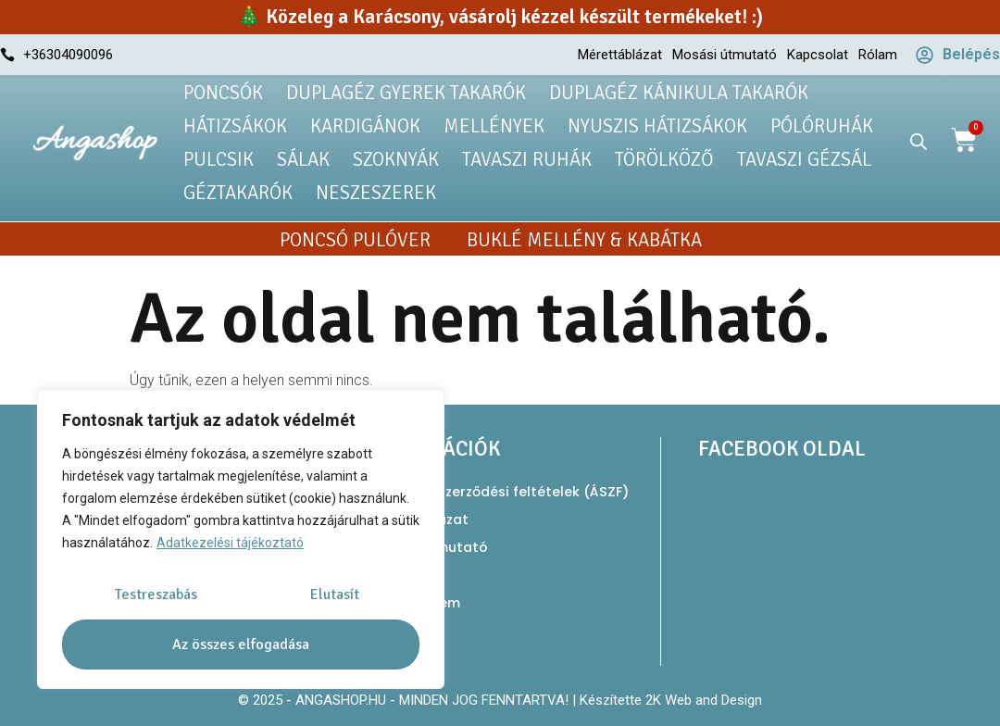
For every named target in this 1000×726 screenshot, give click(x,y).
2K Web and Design (703, 700)
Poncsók (223, 93)
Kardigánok (365, 126)
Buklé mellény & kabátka (584, 240)
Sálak (303, 159)
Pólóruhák (821, 126)
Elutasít (334, 594)
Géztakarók (238, 193)
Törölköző (664, 159)
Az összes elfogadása (240, 644)
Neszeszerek (376, 193)
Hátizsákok (235, 126)
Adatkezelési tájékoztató (230, 543)
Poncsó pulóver (355, 240)
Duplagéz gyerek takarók (406, 93)
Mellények (494, 126)
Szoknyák (396, 159)
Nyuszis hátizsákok (657, 126)
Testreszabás (156, 594)
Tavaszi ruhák (527, 159)
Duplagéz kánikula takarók (678, 93)
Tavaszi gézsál (804, 159)
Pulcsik (218, 159)
